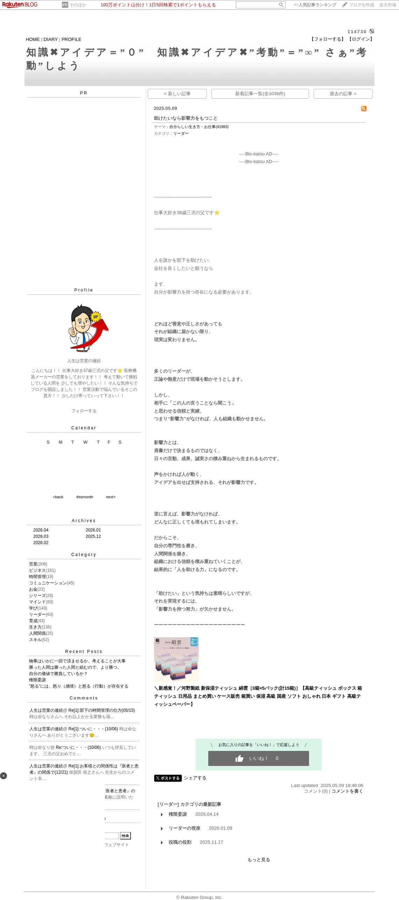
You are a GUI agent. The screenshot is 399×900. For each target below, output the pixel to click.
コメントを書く (347, 791)
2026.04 (40, 530)
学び (33, 608)
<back (58, 497)
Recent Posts (84, 651)
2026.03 (40, 536)
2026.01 (93, 530)
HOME (33, 39)
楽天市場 (387, 4)
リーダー (37, 614)
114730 (357, 31)
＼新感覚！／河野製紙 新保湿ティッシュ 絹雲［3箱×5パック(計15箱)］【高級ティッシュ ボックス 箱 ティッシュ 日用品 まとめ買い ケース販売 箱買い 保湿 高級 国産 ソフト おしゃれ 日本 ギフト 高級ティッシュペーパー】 (258, 695)
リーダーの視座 (185, 828)
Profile (83, 290)
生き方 (35, 627)
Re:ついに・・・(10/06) (79, 747)
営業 (33, 564)
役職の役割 (180, 842)
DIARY (51, 39)
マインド (37, 601)
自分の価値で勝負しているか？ (58, 673)
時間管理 (37, 576)
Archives (84, 520)
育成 (33, 620)
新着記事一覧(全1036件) (260, 93)
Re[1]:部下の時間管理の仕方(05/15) (102, 710)
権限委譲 (37, 679)
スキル (35, 639)
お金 (33, 589)
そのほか (77, 4)
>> (315, 4)
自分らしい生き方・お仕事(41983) (199, 127)
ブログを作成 (361, 4)
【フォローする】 (327, 39)
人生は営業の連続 (46, 710)
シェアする (195, 777)
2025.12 (93, 536)
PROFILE (72, 39)
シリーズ (37, 595)
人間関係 (37, 633)
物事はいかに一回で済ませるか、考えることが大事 (77, 661)
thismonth (84, 497)
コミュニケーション (48, 583)
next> (110, 497)
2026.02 (40, 542)
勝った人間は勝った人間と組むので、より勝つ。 (75, 667)
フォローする (84, 410)
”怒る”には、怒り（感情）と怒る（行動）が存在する (78, 686)
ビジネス (37, 570)
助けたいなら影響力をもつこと (186, 118)
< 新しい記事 (177, 93)
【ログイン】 (360, 39)
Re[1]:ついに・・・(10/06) (94, 728)
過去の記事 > (343, 93)
